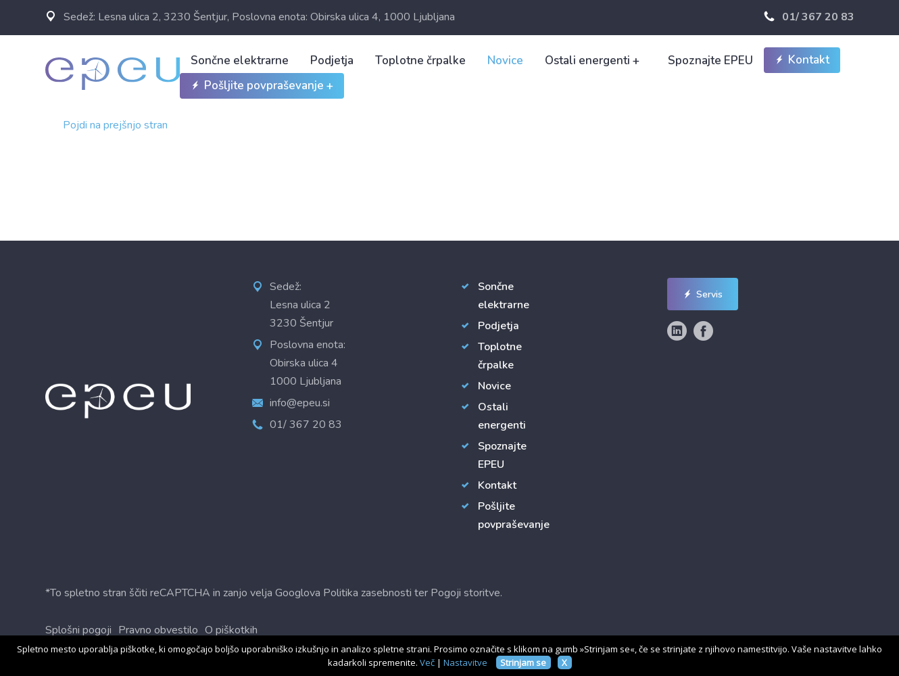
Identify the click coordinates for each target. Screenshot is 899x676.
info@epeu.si (300, 402)
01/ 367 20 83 (809, 16)
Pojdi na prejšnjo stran (115, 125)
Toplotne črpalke (420, 60)
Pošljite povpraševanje (262, 86)
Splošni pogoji (78, 630)
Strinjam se (523, 662)
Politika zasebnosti (367, 592)
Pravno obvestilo (158, 630)
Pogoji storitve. (466, 592)
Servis (703, 294)
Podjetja (332, 60)
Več (427, 662)
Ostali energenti (592, 61)
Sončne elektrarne (240, 60)
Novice (505, 60)
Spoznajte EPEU (710, 60)
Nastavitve (465, 662)
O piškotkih (231, 630)
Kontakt (802, 60)
